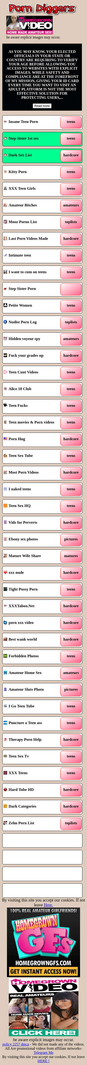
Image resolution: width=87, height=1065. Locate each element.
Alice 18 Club (17, 389)
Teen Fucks (15, 405)
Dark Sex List (17, 155)
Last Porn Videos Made (25, 238)
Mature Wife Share (22, 556)
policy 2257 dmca (16, 1044)
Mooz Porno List (20, 222)
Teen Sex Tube (18, 455)
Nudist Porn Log (20, 322)
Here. (48, 905)
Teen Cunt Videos (20, 372)
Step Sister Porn (19, 288)
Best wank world (20, 639)
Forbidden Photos (21, 656)
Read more (42, 106)
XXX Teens (15, 773)
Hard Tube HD (18, 789)
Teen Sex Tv (16, 756)
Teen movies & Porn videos (28, 422)
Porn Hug (14, 439)
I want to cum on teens (25, 272)
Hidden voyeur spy (21, 339)
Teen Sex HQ (17, 506)
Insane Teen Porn (20, 121)
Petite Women (17, 305)
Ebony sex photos (20, 539)
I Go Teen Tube (18, 706)
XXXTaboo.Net (18, 606)
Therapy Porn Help (22, 739)
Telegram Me (44, 1053)
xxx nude (13, 572)
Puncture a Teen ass (22, 723)
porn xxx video (18, 622)
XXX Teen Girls (19, 188)
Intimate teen (17, 255)
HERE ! (43, 1061)
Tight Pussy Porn (20, 589)
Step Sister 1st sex (21, 138)
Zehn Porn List (18, 823)
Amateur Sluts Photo (23, 689)
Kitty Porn (15, 172)
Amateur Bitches (20, 205)
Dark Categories (19, 806)
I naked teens (17, 489)
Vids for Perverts (20, 522)
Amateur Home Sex (22, 672)
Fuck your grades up (23, 355)
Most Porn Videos (21, 472)
